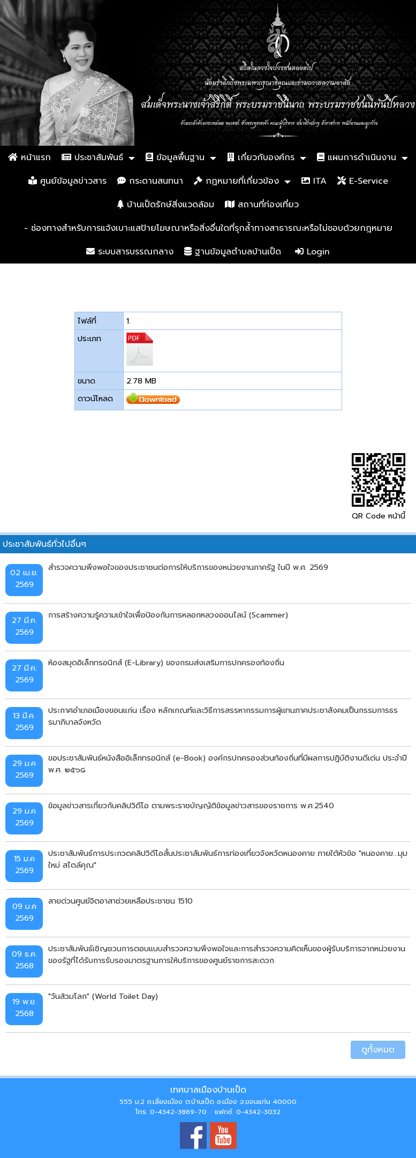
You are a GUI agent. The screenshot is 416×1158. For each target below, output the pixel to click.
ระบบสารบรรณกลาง (129, 251)
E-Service (362, 181)
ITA (314, 181)
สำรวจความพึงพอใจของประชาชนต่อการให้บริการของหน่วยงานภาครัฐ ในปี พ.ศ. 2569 (188, 567)
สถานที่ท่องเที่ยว (262, 204)
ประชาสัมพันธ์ (92, 157)
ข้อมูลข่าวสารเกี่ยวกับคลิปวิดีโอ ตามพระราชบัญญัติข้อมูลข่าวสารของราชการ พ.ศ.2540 (191, 805)
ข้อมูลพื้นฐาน (175, 157)
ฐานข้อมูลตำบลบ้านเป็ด (232, 251)
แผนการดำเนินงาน (356, 157)
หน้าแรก (29, 157)
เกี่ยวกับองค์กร (260, 157)
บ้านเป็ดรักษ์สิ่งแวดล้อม (165, 204)
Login (312, 251)
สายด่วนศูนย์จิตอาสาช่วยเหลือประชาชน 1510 (120, 901)
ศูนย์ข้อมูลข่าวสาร (67, 181)
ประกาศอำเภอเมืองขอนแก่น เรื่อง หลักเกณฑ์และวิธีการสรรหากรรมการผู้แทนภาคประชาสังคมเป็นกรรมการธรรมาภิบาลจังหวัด (223, 716)
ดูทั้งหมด (378, 1049)
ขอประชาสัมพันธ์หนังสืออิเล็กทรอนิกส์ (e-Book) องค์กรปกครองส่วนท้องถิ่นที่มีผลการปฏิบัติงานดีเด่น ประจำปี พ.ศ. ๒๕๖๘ (227, 764)
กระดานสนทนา (150, 181)
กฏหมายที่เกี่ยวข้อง (236, 181)
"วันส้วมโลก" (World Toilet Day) (103, 996)
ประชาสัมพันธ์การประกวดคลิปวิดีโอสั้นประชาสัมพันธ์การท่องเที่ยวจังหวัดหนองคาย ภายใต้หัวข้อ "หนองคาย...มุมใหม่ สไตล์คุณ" (227, 859)
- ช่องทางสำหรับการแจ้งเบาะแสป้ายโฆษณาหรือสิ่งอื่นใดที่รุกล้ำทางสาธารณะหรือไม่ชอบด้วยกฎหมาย (208, 228)
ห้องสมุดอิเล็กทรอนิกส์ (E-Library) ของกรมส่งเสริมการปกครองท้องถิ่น (166, 662)
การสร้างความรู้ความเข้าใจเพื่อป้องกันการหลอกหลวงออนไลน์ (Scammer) (168, 615)
